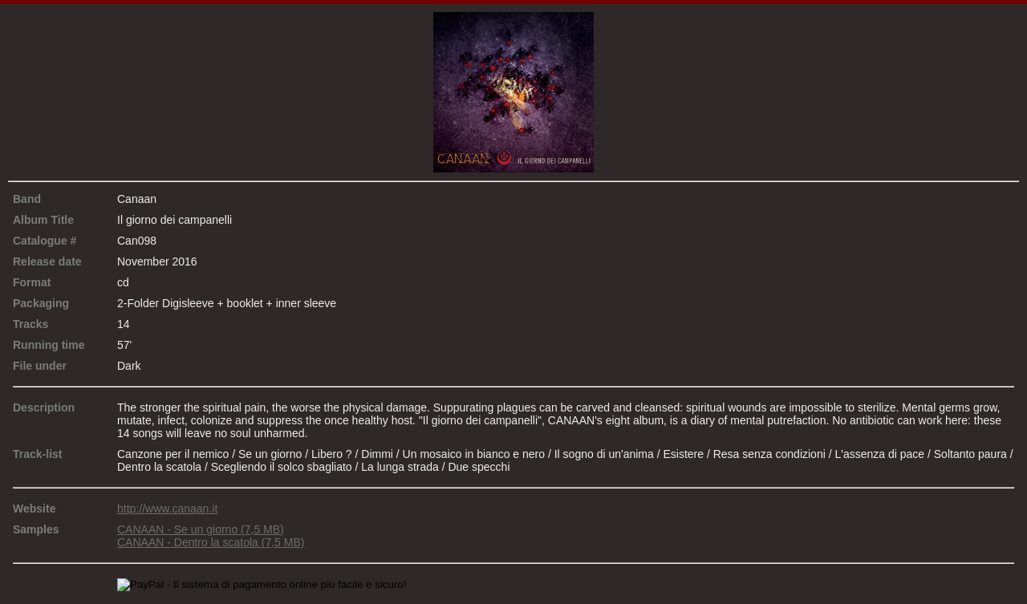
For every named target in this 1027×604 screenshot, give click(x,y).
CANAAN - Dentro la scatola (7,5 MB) (210, 542)
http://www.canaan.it (167, 508)
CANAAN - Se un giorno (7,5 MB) (200, 529)
